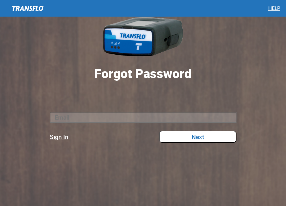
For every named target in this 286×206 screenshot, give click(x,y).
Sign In (59, 137)
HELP (274, 8)
